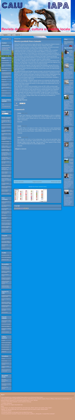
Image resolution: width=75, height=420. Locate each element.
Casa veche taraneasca (6, 257)
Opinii (3, 79)
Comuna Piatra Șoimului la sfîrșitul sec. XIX (6, 158)
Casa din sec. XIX (5, 255)
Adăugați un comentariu (20, 148)
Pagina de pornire (37, 181)
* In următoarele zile (6, 106)
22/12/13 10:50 (24, 137)
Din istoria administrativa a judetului (5, 380)
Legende (3, 70)
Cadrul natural (4, 62)
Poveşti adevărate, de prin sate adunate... (71, 52)
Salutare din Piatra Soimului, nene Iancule (5, 282)
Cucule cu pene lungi (6, 342)
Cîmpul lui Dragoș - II (6, 143)
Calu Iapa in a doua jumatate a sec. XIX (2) (6, 121)
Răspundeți (19, 121)
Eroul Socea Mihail (5, 326)
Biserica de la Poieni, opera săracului (71, 130)
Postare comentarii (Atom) (41, 186)
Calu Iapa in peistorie (6, 124)
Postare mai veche (56, 181)
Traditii (3, 90)
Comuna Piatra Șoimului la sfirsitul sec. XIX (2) (6, 154)
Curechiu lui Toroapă (6, 324)
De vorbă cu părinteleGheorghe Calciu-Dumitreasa (5, 267)
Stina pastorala (5, 312)
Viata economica (5, 92)
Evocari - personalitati (6, 64)
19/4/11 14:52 (24, 113)
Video (3, 95)
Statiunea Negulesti (5, 87)
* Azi (3, 104)
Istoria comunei (5, 68)
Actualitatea (4, 60)
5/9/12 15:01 (24, 126)
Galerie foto (17, 34)
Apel (11, 34)
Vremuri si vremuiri (6, 193)
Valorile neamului (5, 331)
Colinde (3, 340)
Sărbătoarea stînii (5, 259)
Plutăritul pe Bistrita (6, 220)
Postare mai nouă (18, 181)
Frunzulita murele (5, 347)
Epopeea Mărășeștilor (6, 165)
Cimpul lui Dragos (5, 141)
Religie (20, 105)
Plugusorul (4, 351)
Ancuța (3, 358)
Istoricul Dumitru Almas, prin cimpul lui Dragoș (6, 179)
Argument (5, 34)
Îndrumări (4, 215)
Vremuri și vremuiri (6, 248)
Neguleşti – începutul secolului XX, (71, 83)
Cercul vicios (4, 360)
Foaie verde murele (5, 344)
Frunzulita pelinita (5, 349)
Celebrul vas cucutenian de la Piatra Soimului (6, 138)
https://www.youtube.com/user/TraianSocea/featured (68, 42)
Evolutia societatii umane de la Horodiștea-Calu (5, 168)
